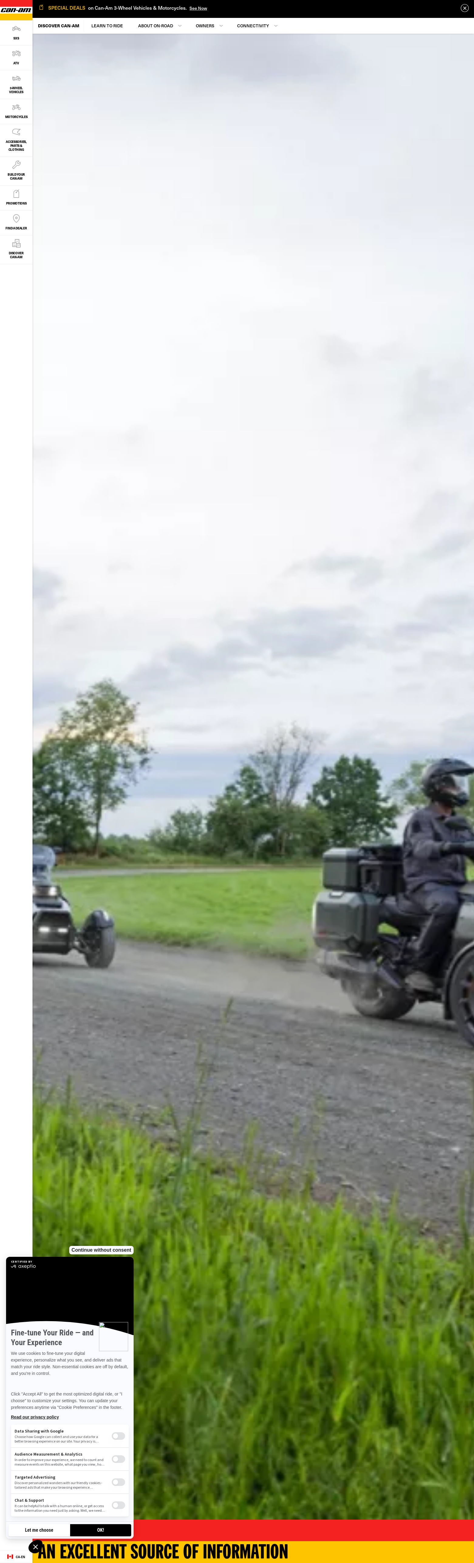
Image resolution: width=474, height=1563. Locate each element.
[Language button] (16, 1557)
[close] (465, 8)
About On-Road (155, 25)
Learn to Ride (107, 25)
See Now (198, 8)
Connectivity (253, 25)
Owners (205, 25)
